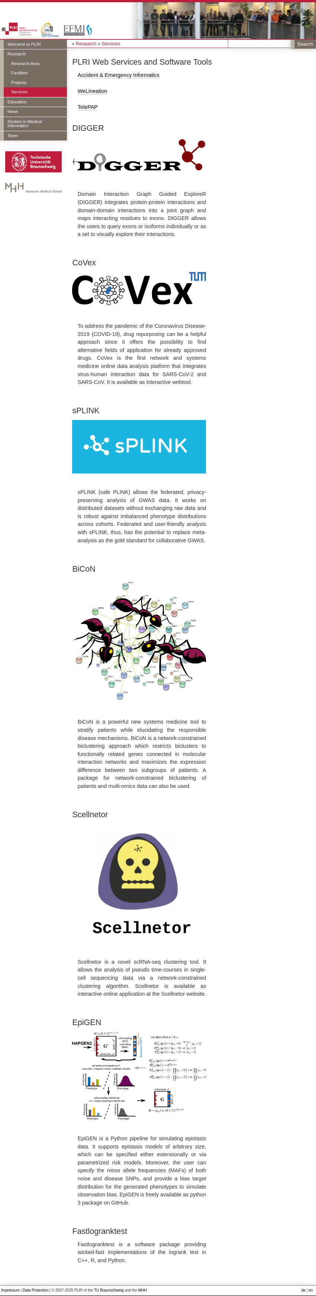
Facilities (19, 73)
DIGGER (88, 128)
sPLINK (85, 410)
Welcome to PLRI (24, 44)
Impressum (10, 1290)
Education (16, 102)
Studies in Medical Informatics (24, 123)
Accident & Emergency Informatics (118, 75)
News (12, 111)
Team (12, 135)
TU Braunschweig (109, 1290)
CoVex (84, 262)
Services (19, 92)
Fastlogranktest (99, 1231)
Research (16, 54)
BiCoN (83, 568)
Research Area (25, 63)
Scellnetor (90, 814)
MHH (142, 1290)
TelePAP (88, 107)
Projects (19, 82)
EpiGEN (86, 1022)
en (311, 1290)
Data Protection (35, 1290)
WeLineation (92, 91)
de (304, 1290)
